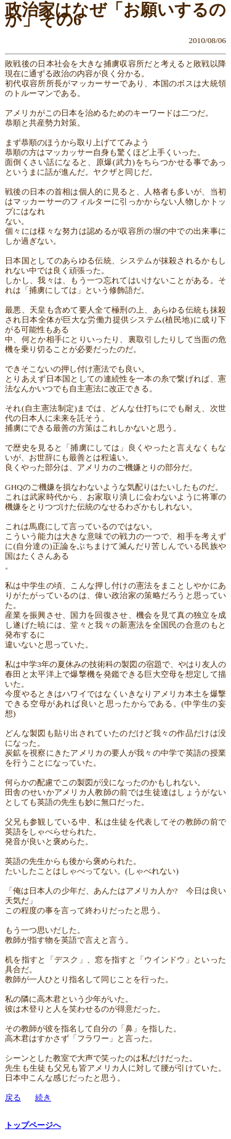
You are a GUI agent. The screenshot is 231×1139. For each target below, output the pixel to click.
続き (43, 1097)
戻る (13, 1097)
